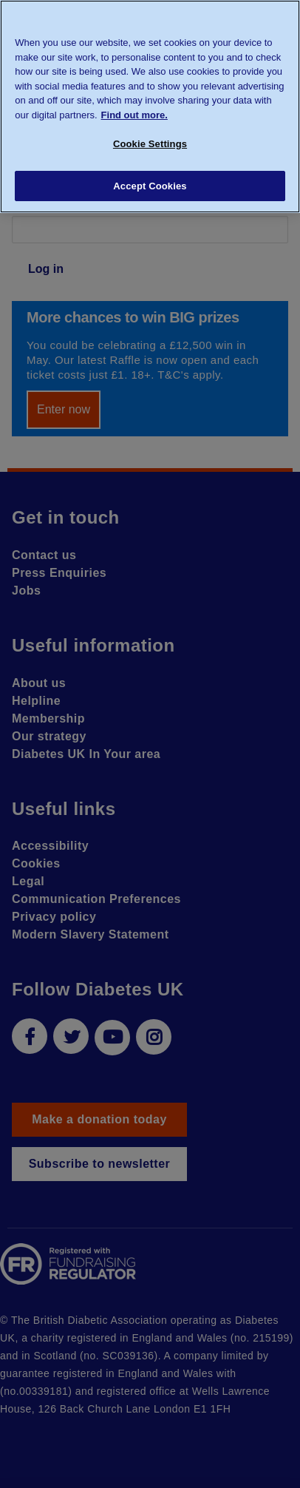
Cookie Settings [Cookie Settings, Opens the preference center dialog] (150, 143)
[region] (150, 106)
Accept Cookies (149, 186)
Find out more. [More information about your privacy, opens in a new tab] (134, 115)
